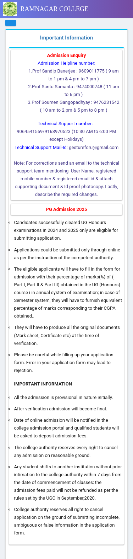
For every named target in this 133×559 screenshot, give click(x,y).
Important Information (66, 37)
